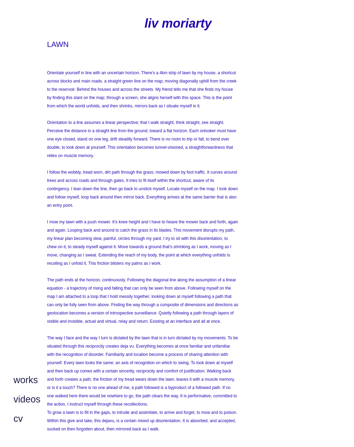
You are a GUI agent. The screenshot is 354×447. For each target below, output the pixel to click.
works (25, 380)
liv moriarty (178, 23)
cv (18, 419)
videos (26, 399)
